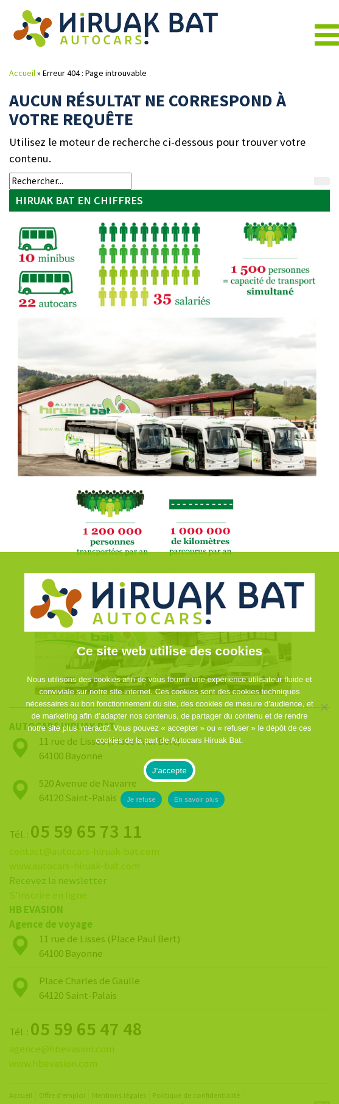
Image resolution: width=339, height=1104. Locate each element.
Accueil (22, 72)
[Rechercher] (322, 181)
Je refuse (141, 799)
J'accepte (169, 770)
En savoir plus (196, 799)
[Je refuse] (324, 828)
